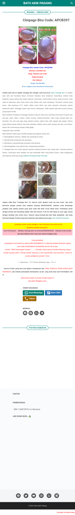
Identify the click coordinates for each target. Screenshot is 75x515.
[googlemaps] (56, 501)
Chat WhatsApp (40, 298)
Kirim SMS (61, 298)
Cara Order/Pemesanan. (60, 223)
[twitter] (37, 318)
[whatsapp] (43, 318)
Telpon (36, 304)
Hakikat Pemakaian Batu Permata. (35, 161)
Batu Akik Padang (37, 3)
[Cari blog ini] (71, 3)
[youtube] (33, 501)
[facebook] (31, 318)
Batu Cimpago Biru (33, 98)
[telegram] (48, 318)
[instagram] (41, 501)
